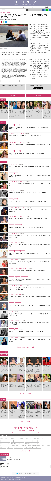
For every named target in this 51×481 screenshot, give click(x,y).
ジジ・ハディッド (29, 438)
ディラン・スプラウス (32, 81)
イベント (17, 133)
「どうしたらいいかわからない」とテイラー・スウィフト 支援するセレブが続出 (29, 305)
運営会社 (3, 477)
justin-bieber (9, 447)
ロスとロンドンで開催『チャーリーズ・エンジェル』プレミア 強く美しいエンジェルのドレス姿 (29, 128)
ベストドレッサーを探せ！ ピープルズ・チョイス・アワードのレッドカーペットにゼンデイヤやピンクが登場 (29, 288)
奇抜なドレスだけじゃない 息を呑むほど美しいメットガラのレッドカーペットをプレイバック (29, 154)
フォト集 (22, 133)
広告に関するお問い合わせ (21, 477)
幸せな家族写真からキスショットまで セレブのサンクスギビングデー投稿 (27, 192)
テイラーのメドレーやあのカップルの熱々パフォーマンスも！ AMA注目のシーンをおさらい (29, 210)
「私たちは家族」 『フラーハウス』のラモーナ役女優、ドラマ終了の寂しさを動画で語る (29, 340)
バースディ (11, 438)
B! (49, 9)
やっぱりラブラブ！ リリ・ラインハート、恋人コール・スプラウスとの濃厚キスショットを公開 (29, 314)
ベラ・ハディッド (17, 445)
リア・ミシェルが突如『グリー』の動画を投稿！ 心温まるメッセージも (27, 270)
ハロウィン (41, 441)
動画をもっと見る (25, 421)
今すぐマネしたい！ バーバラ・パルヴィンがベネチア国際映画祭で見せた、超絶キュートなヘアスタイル (46, 114)
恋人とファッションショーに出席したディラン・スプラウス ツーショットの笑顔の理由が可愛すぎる (12, 113)
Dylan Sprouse (23, 81)
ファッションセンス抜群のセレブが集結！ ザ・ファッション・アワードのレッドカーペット (29, 184)
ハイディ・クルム (28, 447)
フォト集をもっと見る (25, 393)
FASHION (9, 7)
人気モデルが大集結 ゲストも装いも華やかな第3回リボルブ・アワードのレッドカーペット (29, 254)
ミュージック (22, 207)
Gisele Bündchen (36, 445)
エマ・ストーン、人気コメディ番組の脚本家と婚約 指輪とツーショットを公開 (29, 166)
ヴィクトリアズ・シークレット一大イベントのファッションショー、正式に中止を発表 (29, 245)
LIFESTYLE (28, 7)
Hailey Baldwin (17, 441)
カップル (35, 441)
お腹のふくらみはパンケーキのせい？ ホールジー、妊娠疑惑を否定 (26, 227)
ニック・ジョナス (45, 445)
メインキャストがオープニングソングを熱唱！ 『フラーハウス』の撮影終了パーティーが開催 (29, 262)
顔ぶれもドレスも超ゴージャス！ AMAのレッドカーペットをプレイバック (28, 218)
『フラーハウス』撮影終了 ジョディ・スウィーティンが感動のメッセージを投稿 (29, 296)
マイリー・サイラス (5, 443)
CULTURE (37, 7)
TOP (2, 7)
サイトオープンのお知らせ (13, 459)
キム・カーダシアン (19, 438)
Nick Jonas (3, 447)
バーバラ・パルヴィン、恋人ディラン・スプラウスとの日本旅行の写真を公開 (21, 113)
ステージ (17, 207)
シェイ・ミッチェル (18, 447)
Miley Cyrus (13, 443)
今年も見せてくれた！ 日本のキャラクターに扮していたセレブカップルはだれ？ (4, 113)
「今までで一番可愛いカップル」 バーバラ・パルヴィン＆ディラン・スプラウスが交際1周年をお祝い (29, 113)
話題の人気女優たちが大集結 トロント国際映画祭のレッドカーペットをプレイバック (29, 145)
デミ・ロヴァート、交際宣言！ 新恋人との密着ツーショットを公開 (26, 331)
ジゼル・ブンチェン (26, 445)
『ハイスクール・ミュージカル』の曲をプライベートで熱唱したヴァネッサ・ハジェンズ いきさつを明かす (29, 280)
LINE (47, 9)
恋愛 (8, 12)
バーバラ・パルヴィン (5, 81)
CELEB (46, 7)
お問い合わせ (10, 477)
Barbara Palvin (15, 81)
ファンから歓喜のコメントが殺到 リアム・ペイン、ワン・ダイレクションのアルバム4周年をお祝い (29, 323)
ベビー (2, 438)
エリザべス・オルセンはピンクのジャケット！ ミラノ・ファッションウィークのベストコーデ (38, 113)
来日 (6, 438)
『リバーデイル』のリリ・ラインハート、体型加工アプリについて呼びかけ (27, 201)
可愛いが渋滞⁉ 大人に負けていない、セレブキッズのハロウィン (25, 135)
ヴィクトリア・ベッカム (6, 445)
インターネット (18, 225)
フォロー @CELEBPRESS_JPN (25, 473)
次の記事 (38, 95)
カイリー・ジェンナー (26, 441)
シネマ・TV (17, 259)
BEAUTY (18, 7)
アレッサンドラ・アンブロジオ (31, 443)
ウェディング (20, 443)
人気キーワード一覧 (25, 451)
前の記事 (12, 95)
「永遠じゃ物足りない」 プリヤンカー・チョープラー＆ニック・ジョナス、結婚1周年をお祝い (29, 176)
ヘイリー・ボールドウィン (6, 441)
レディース (17, 142)
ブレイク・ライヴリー (39, 438)
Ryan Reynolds (37, 447)
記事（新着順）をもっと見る (25, 347)
